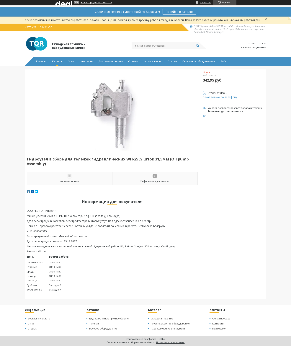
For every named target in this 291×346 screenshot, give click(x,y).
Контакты (87, 61)
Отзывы (133, 61)
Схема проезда (221, 318)
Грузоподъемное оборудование (170, 323)
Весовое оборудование (103, 328)
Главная (41, 61)
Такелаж (94, 323)
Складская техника (162, 318)
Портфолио (219, 328)
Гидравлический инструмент (168, 328)
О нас (71, 61)
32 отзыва (205, 2)
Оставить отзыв (256, 43)
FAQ (223, 61)
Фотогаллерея (153, 61)
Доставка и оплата (111, 61)
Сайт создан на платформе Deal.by (145, 339)
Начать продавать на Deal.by (96, 2)
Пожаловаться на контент (170, 342)
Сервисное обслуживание (198, 61)
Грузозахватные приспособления (109, 318)
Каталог (57, 61)
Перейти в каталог (179, 12)
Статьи (172, 61)
